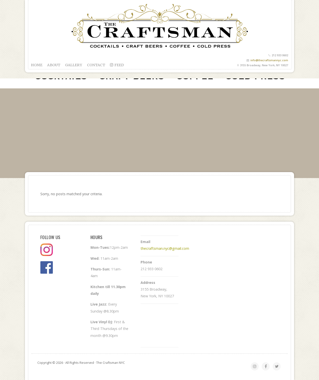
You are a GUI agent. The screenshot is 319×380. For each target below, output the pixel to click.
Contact (96, 65)
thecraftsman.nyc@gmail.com (165, 248)
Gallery (73, 65)
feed (117, 65)
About (53, 65)
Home (36, 65)
